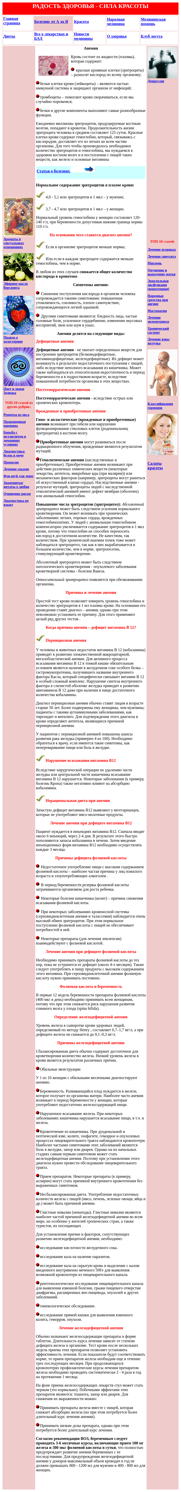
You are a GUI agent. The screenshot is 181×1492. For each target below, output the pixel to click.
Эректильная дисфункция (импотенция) (158, 285)
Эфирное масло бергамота (15, 286)
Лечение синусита (162, 256)
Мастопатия (157, 311)
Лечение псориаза (162, 249)
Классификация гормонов (160, 406)
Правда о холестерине (13, 339)
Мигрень (155, 263)
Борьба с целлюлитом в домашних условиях (14, 438)
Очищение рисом (17, 494)
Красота (81, 21)
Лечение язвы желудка (159, 341)
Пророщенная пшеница (14, 424)
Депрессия (156, 81)
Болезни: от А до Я (51, 21)
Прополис (11, 462)
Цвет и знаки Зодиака (13, 391)
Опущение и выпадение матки (162, 272)
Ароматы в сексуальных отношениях (13, 243)
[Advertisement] (18, 121)
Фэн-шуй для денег (18, 476)
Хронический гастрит (158, 330)
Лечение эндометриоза (158, 319)
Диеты (9, 36)
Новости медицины (83, 36)
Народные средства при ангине (158, 300)
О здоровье (117, 36)
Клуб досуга (152, 36)
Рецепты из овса (16, 415)
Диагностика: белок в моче (14, 453)
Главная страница (11, 20)
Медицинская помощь (153, 21)
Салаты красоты (155, 465)
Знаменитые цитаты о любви (16, 485)
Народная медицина (116, 21)
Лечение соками (16, 469)
